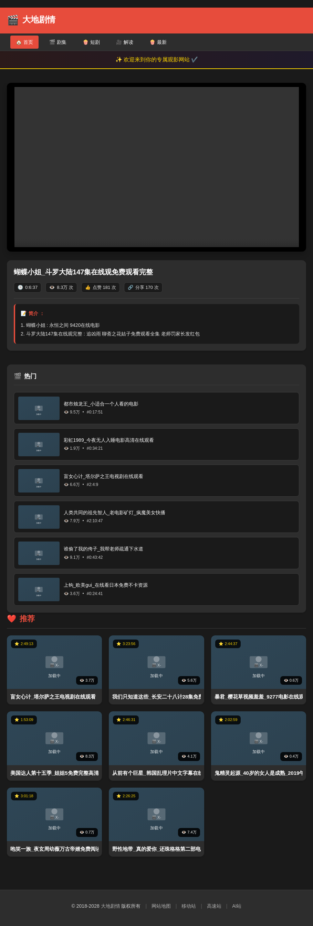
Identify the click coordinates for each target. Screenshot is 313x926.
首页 (24, 42)
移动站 (188, 906)
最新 (158, 42)
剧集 (57, 42)
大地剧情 (110, 906)
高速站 (214, 906)
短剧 (91, 42)
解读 (124, 42)
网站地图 (161, 906)
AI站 (236, 906)
